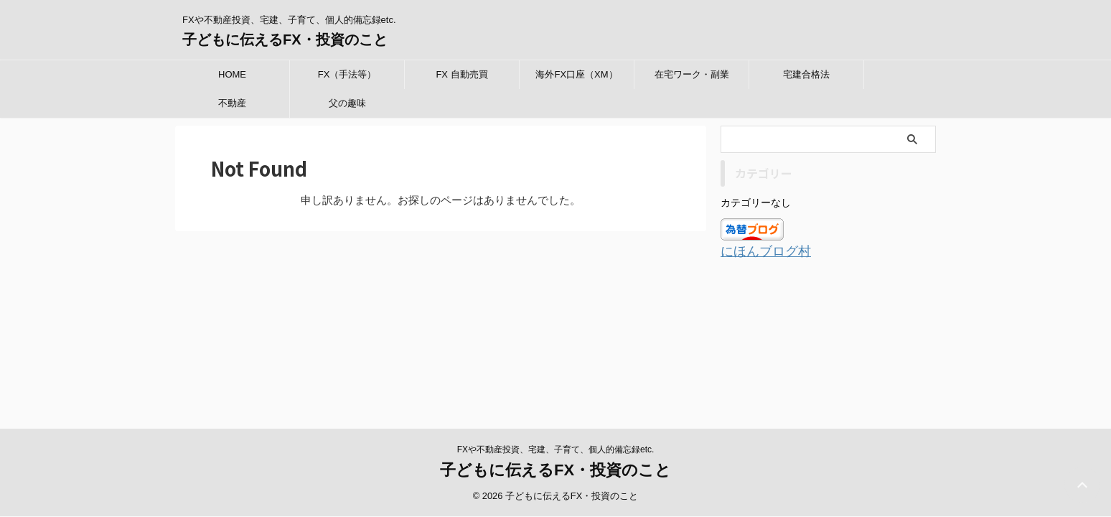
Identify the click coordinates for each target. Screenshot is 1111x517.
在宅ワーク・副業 (692, 74)
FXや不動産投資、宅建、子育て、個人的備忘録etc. (556, 331)
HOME (232, 74)
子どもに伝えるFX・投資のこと (285, 39)
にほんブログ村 (758, 250)
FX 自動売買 (461, 74)
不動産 (232, 103)
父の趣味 (347, 103)
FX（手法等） (347, 74)
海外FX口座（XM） (576, 74)
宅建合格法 (806, 74)
